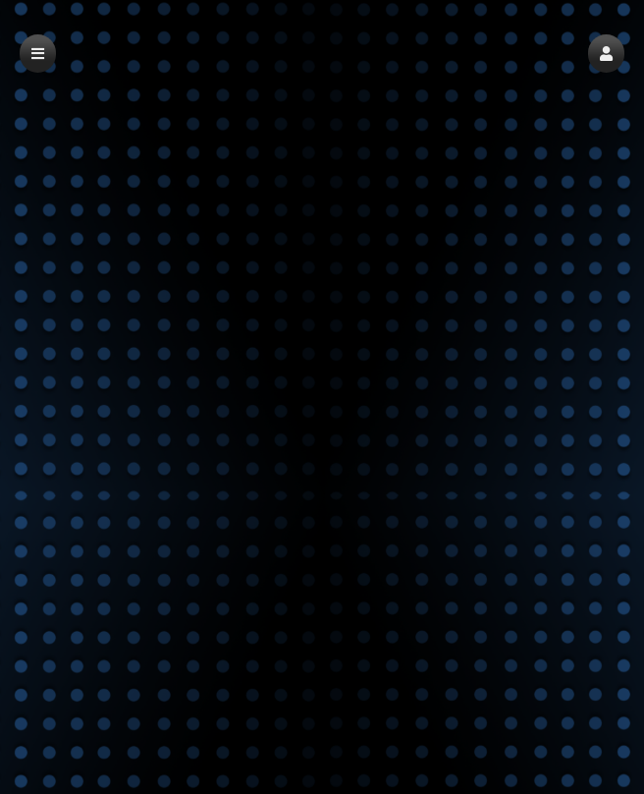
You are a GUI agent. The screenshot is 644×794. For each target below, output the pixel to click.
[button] (606, 53)
